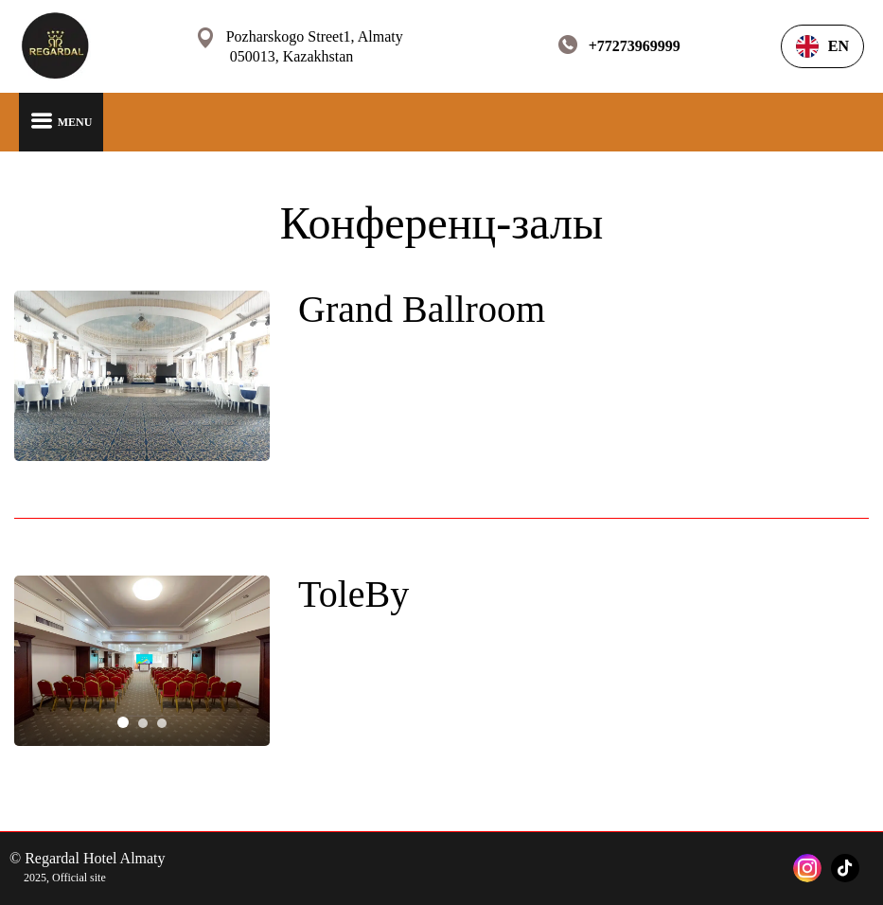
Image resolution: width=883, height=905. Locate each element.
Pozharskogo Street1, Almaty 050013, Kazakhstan (314, 46)
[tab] (123, 722)
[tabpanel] (142, 661)
